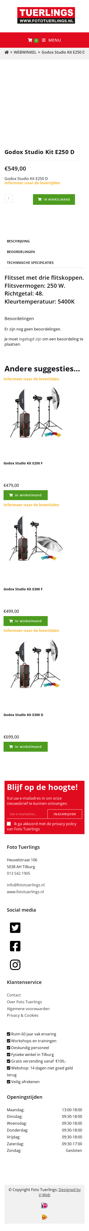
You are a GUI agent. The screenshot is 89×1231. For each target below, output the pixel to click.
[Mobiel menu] (51, 40)
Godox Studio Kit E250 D (63, 52)
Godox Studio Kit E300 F (23, 589)
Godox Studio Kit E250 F (23, 463)
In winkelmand (57, 199)
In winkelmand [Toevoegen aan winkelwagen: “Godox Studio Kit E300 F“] (28, 621)
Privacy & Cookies (22, 1015)
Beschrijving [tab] (18, 241)
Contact (14, 995)
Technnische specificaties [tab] (30, 262)
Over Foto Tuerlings (24, 1001)
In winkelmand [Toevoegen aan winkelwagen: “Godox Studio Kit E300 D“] (28, 746)
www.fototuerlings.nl (25, 891)
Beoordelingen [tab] (21, 251)
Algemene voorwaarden (28, 1008)
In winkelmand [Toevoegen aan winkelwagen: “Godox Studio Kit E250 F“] (28, 495)
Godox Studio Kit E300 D (23, 714)
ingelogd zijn (30, 339)
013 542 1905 (18, 873)
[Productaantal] (9, 198)
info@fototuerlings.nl (26, 885)
